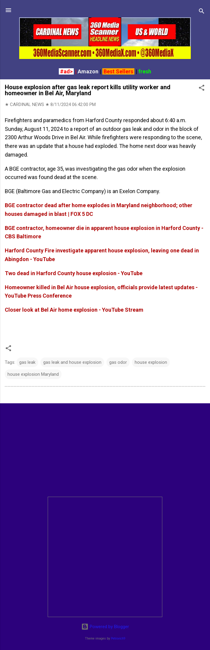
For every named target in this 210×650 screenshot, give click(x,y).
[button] (201, 88)
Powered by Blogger (105, 626)
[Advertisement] (105, 450)
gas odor (118, 362)
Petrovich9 (118, 638)
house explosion (151, 362)
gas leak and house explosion (72, 362)
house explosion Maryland (33, 374)
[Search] (201, 12)
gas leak (27, 362)
